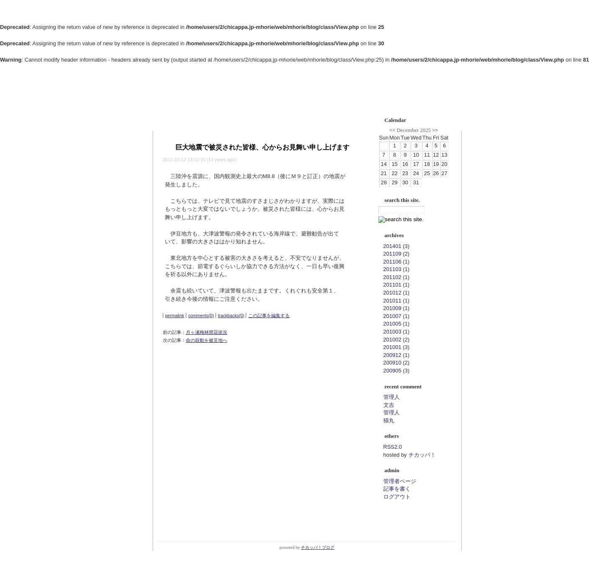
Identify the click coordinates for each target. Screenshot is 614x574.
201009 (392, 308)
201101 (392, 285)
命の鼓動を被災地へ (206, 340)
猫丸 (388, 420)
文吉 (388, 405)
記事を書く (397, 489)
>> (435, 130)
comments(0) (201, 315)
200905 (392, 370)
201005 (392, 324)
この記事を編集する (269, 315)
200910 (392, 362)
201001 (392, 347)
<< (392, 130)
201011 (392, 300)
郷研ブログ (181, 94)
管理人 (391, 397)
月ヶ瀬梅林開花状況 (206, 332)
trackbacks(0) (231, 315)
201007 (392, 316)
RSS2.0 (392, 447)
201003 (392, 331)
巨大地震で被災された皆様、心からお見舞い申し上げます (262, 147)
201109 (392, 254)
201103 (392, 269)
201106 (392, 262)
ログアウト (397, 497)
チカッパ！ (422, 455)
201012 (392, 293)
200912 (392, 355)
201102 (392, 277)
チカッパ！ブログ (317, 547)
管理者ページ (399, 481)
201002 (392, 339)
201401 (392, 246)
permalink (175, 315)
